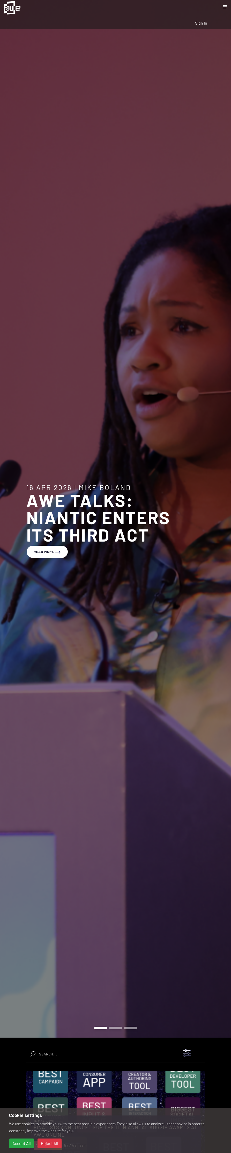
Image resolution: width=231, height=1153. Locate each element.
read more (47, 551)
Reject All (49, 1143)
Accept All (21, 1143)
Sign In (201, 22)
